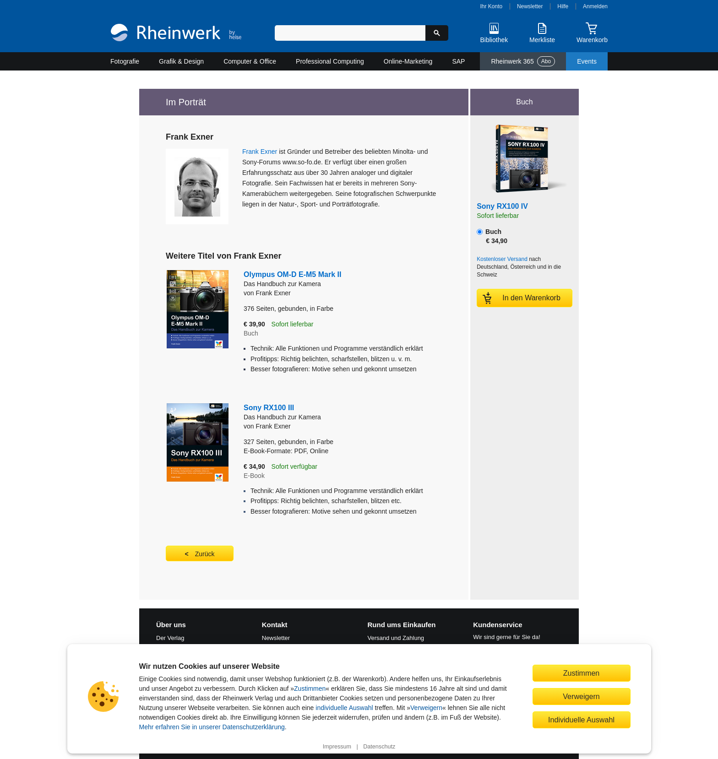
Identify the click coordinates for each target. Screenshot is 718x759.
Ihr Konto (491, 6)
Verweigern (426, 707)
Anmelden (595, 6)
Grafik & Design (181, 61)
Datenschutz (379, 746)
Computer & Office (249, 61)
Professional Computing (330, 61)
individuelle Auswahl (344, 707)
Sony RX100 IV (502, 206)
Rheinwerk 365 (523, 61)
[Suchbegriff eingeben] (350, 33)
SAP (458, 61)
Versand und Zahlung (396, 637)
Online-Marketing (408, 61)
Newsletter (530, 6)
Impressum (337, 746)
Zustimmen (310, 688)
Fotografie (124, 61)
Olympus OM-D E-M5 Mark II (333, 279)
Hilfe (562, 6)
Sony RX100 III (333, 413)
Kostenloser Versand (502, 259)
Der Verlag (170, 637)
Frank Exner (259, 151)
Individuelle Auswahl (581, 720)
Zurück (205, 554)
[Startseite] (176, 33)
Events (587, 61)
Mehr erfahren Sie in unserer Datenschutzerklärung (212, 727)
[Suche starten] (436, 33)
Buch (492, 236)
